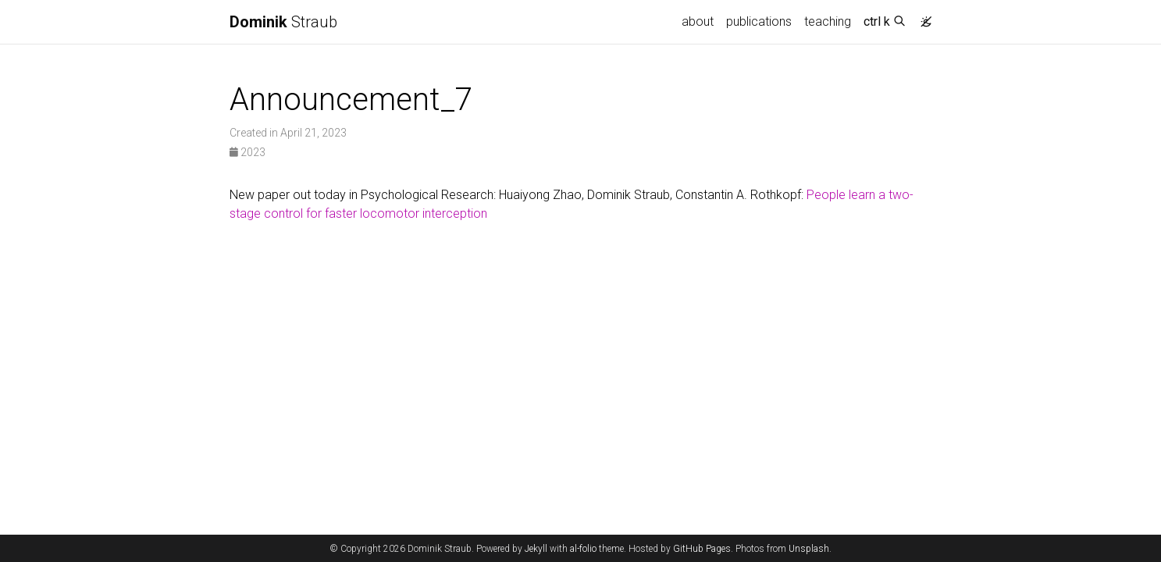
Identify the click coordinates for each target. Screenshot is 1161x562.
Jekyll (536, 548)
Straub (283, 21)
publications (759, 21)
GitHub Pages (702, 548)
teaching (827, 21)
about (698, 21)
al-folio (583, 548)
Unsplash (809, 548)
